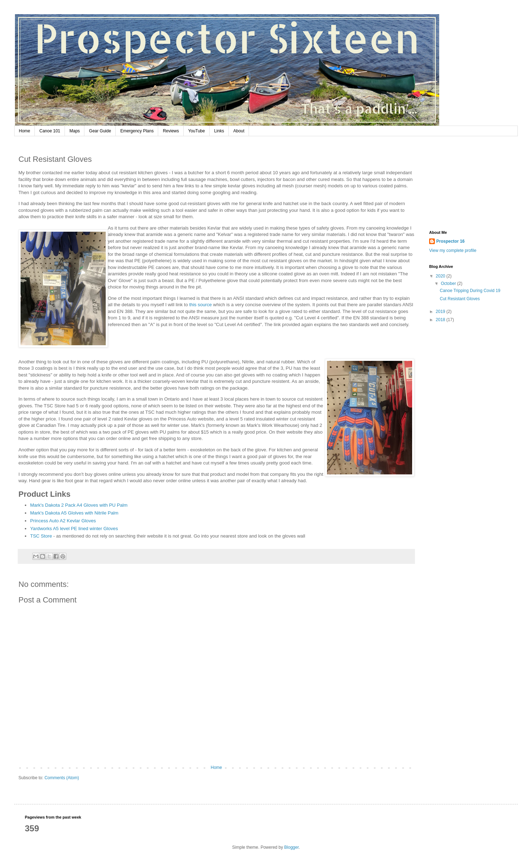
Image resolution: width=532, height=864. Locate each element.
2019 (441, 311)
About (238, 130)
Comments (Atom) (61, 777)
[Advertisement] (468, 184)
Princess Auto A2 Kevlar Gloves (63, 520)
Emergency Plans (137, 130)
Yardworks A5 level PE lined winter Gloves (74, 528)
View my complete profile (452, 250)
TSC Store (41, 536)
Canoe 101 (49, 130)
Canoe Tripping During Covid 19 (470, 290)
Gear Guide (100, 130)
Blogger (291, 847)
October (449, 283)
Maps (75, 130)
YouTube (196, 130)
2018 (441, 319)
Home (24, 130)
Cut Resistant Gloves (460, 298)
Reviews (171, 130)
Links (219, 130)
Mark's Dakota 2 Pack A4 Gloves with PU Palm (78, 505)
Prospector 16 (450, 241)
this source (200, 304)
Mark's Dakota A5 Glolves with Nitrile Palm (74, 513)
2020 (441, 276)
